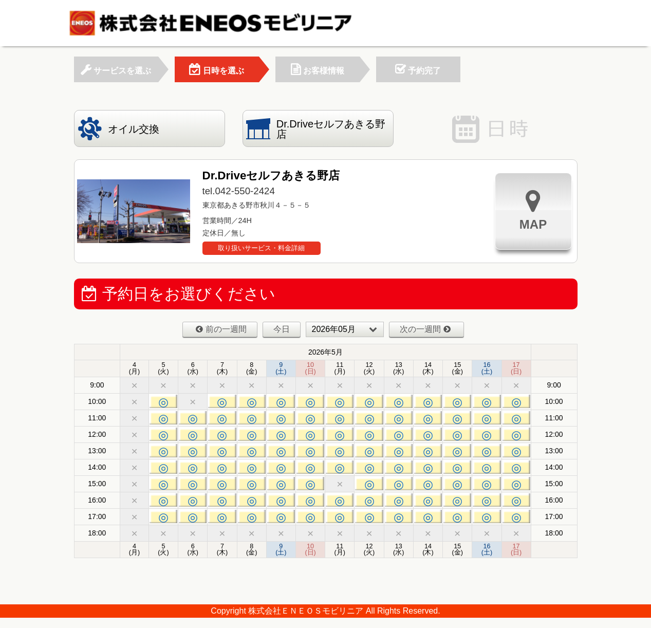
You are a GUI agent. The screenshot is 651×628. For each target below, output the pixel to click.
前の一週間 (221, 329)
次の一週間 (425, 329)
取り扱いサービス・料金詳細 (261, 248)
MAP (533, 210)
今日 (281, 329)
